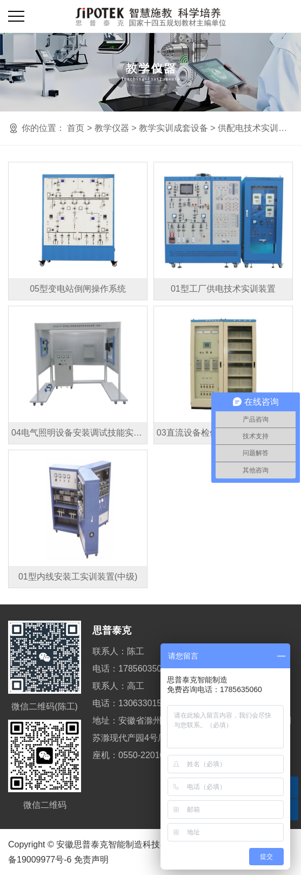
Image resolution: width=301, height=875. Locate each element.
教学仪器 (112, 128)
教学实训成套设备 (173, 128)
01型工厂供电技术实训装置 (223, 288)
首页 (75, 128)
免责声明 (91, 859)
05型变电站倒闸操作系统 (78, 288)
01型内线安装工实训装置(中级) (77, 576)
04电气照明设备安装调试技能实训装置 (79, 432)
